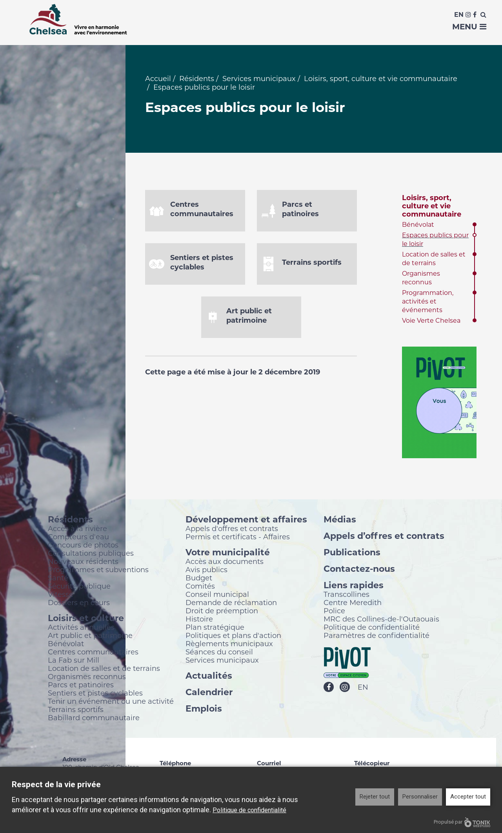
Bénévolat (418, 226)
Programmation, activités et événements (427, 303)
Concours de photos (83, 547)
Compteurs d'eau (78, 538)
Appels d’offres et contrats (384, 537)
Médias (340, 521)
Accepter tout (468, 796)
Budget (199, 580)
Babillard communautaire (94, 719)
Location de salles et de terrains (104, 670)
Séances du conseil (219, 654)
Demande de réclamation (231, 604)
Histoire (199, 621)
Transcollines (346, 596)
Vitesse (60, 596)
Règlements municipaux (229, 645)
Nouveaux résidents (83, 563)
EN (363, 689)
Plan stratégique (215, 629)
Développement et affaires (246, 521)
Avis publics (206, 571)
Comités (200, 588)
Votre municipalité (228, 554)
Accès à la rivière (77, 530)
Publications (352, 554)
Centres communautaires (93, 654)
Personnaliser (420, 796)
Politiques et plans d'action (233, 637)
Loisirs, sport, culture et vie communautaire (380, 80)
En (459, 14)
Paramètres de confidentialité (376, 637)
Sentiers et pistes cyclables (95, 695)
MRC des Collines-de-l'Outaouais (381, 621)
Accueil (158, 80)
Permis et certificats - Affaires (238, 538)
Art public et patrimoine (90, 637)
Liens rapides (354, 587)
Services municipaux (259, 80)
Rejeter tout (375, 796)
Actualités (209, 677)
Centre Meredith (353, 604)
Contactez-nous (359, 570)
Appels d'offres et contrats (232, 530)
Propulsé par (462, 822)
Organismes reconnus (87, 678)
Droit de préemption (222, 612)
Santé (58, 580)
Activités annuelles (81, 629)
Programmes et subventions (98, 571)
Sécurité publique (79, 588)
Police (334, 612)
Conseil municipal (217, 596)
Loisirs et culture (86, 620)
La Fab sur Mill (73, 662)
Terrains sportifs (76, 711)
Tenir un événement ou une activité (111, 703)
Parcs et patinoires (81, 686)
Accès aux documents (225, 563)
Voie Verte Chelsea (431, 322)
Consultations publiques (91, 555)
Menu (469, 26)
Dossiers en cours (79, 604)
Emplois (204, 710)
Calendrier (209, 694)
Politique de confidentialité (372, 629)
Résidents (196, 80)
